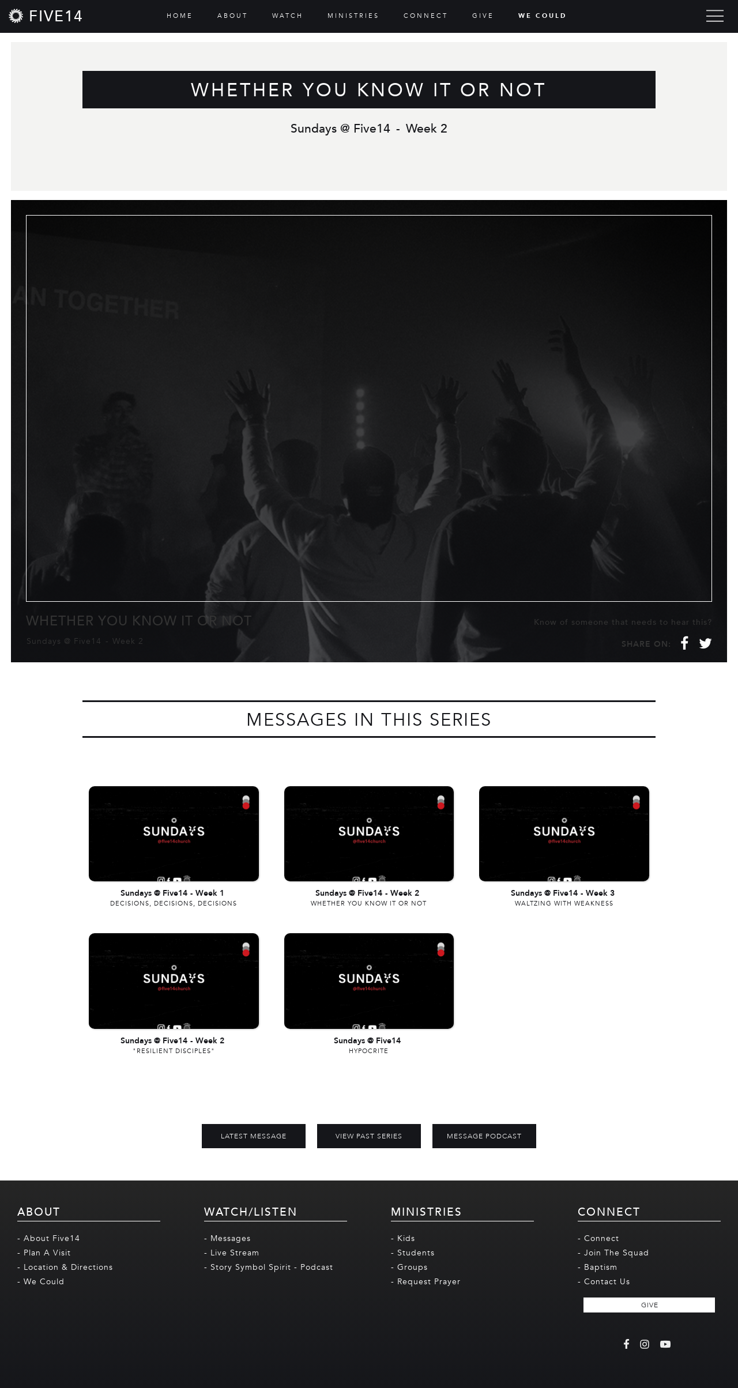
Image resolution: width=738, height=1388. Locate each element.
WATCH (287, 16)
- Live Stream (231, 1252)
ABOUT (232, 16)
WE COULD (542, 16)
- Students (413, 1252)
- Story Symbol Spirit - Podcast (268, 1267)
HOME (180, 16)
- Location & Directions (65, 1267)
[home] (46, 16)
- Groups (409, 1267)
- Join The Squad (613, 1252)
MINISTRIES (353, 16)
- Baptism (597, 1267)
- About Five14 (48, 1238)
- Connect (598, 1238)
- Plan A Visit (44, 1252)
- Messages (227, 1238)
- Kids (403, 1238)
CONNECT (426, 16)
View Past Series (369, 1136)
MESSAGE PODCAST (484, 1136)
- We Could (41, 1281)
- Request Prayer (426, 1281)
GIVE (483, 16)
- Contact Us (604, 1281)
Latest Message (254, 1136)
